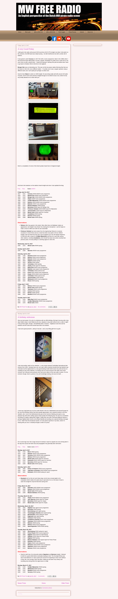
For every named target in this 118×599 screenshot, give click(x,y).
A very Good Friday (26, 49)
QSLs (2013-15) (50, 32)
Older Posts (65, 583)
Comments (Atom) (47, 588)
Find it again (62, 32)
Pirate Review (72, 32)
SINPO (33, 188)
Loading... (20, 593)
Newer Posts (22, 583)
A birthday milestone (26, 317)
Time (23, 188)
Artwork (82, 32)
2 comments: (41, 576)
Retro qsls (27, 32)
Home (19, 32)
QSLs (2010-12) (38, 32)
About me (90, 32)
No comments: (42, 307)
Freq (19, 188)
